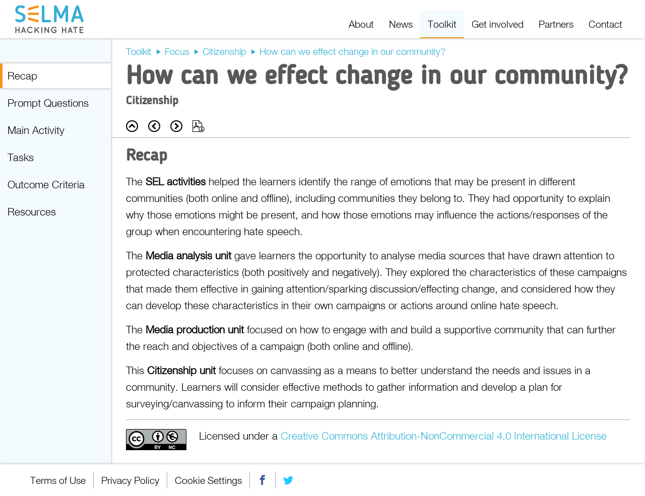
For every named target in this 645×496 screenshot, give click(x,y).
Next (176, 126)
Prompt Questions (48, 103)
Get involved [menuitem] (498, 24)
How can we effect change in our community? (352, 51)
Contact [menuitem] (605, 24)
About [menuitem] (361, 24)
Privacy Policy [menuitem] (130, 480)
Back (132, 126)
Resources (32, 211)
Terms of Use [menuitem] (58, 480)
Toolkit (139, 51)
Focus (177, 51)
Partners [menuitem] (556, 24)
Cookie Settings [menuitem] (208, 480)
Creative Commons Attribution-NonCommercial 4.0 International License (444, 436)
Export (198, 126)
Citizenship (224, 51)
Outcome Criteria (46, 184)
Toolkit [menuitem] (442, 24)
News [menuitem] (401, 24)
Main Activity (36, 130)
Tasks (21, 157)
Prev (154, 126)
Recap (22, 75)
